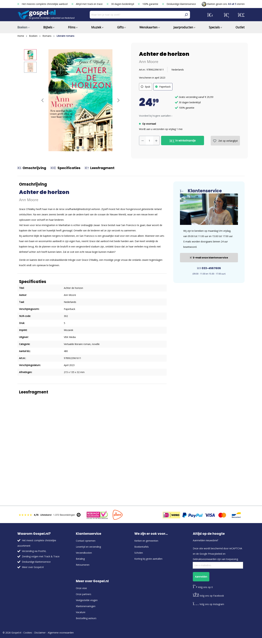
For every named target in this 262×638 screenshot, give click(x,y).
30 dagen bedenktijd (121, 4)
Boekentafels (141, 546)
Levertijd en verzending (88, 546)
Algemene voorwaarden (61, 632)
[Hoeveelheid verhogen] (156, 140)
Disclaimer (40, 632)
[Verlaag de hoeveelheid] (142, 140)
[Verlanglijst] (226, 14)
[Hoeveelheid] (149, 140)
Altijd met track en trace (87, 4)
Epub (147, 86)
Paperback (165, 86)
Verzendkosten (84, 552)
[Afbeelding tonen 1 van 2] (78, 147)
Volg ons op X (203, 587)
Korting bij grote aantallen (148, 558)
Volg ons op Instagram (208, 604)
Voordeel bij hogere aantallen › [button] (155, 115)
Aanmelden (201, 576)
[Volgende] (118, 100)
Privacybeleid (215, 553)
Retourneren (82, 564)
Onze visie (81, 588)
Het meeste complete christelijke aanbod (42, 4)
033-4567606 (209, 268)
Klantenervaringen (85, 606)
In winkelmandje (183, 141)
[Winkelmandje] (241, 15)
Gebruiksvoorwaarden (205, 559)
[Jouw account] (210, 14)
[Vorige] (42, 100)
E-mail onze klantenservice (209, 257)
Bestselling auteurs (86, 618)
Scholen (138, 552)
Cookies (27, 632)
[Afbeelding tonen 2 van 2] (83, 147)
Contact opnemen (85, 540)
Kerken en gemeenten (146, 540)
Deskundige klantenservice (179, 4)
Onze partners (83, 594)
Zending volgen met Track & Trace (40, 556)
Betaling (80, 558)
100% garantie (148, 4)
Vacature (80, 612)
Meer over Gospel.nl (33, 567)
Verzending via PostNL (34, 551)
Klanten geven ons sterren (223, 4)
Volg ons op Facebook (208, 595)
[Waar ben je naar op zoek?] (136, 15)
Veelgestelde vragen (87, 600)
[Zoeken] (186, 15)
